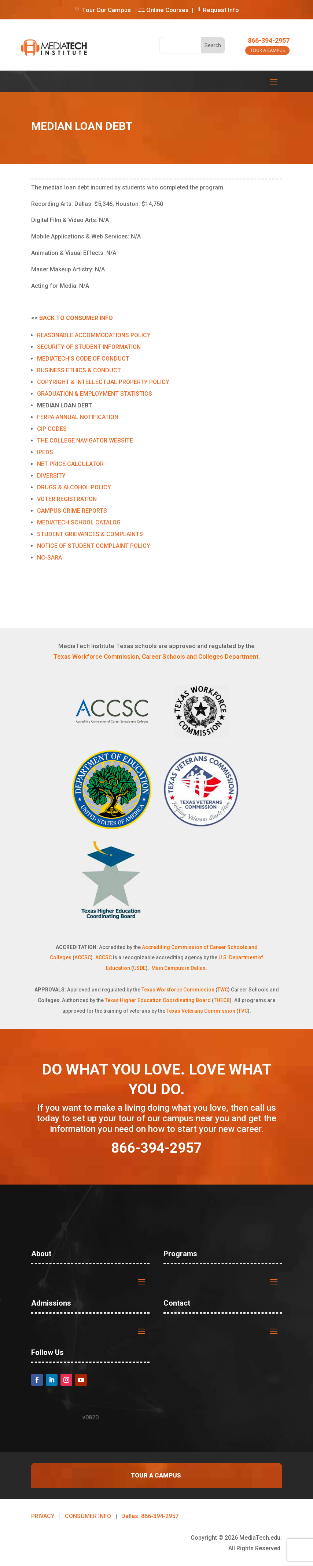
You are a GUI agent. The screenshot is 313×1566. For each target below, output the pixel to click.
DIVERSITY (51, 475)
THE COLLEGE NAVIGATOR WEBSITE (85, 440)
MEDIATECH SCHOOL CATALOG (79, 522)
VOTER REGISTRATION (67, 499)
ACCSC (82, 957)
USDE (139, 968)
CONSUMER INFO (88, 1516)
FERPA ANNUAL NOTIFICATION (77, 417)
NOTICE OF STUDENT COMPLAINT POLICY (93, 545)
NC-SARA (49, 557)
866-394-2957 (269, 40)
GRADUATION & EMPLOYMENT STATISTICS (94, 393)
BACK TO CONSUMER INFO (76, 318)
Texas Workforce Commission (177, 990)
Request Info (221, 10)
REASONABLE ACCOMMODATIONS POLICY (94, 335)
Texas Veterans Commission (200, 1011)
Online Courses (163, 10)
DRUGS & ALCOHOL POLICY (74, 487)
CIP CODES (52, 428)
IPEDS (45, 452)
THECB (222, 1000)
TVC (243, 1011)
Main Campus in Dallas (178, 968)
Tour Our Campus (102, 10)
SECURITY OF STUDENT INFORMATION (89, 346)
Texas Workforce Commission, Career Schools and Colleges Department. (156, 656)
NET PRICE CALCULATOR (70, 463)
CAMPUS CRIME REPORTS (72, 510)
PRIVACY (43, 1516)
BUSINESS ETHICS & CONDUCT (79, 370)
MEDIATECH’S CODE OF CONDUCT (83, 358)
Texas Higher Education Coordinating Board (158, 1000)
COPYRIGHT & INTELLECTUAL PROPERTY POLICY (103, 382)
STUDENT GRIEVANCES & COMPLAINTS (90, 534)
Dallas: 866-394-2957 (149, 1516)
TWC (222, 990)
